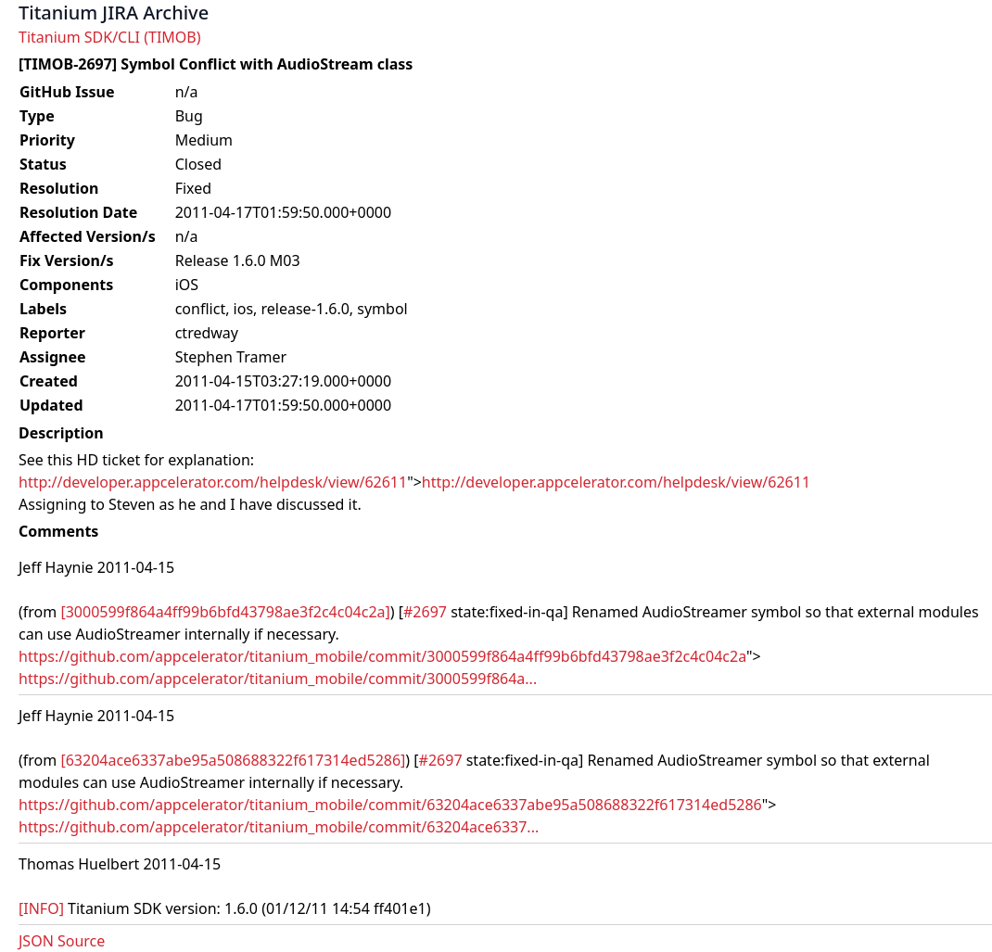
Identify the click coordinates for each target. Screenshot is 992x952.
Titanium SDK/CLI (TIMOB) (110, 37)
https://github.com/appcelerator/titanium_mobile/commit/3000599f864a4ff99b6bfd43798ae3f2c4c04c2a (382, 656)
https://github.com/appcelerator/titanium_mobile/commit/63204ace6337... (279, 827)
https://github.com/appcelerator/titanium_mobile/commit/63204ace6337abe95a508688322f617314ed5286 (390, 804)
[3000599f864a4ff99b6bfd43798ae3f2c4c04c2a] (224, 612)
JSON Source (62, 941)
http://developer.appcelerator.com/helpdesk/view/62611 (213, 482)
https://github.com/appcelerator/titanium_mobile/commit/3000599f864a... (278, 678)
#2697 (425, 612)
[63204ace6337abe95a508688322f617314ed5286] (232, 760)
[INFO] (41, 908)
